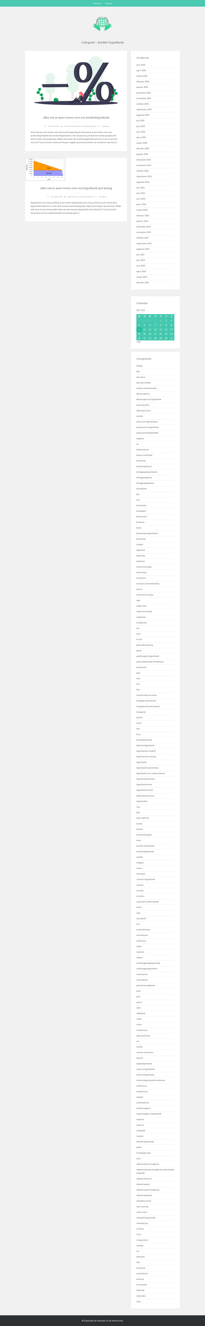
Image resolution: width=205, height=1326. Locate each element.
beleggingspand (144, 477)
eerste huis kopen (144, 594)
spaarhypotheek (144, 1063)
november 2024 (143, 165)
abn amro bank (143, 382)
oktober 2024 (142, 171)
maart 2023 (141, 277)
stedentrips (142, 1091)
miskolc (140, 896)
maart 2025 (141, 143)
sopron (139, 1058)
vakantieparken (144, 1195)
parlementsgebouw (145, 985)
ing (138, 806)
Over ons (97, 3)
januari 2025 (142, 154)
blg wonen (141, 505)
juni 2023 (140, 260)
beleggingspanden (145, 483)
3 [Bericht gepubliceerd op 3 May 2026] (171, 320)
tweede (139, 1136)
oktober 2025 (142, 104)
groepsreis (141, 667)
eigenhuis (141, 617)
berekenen (141, 488)
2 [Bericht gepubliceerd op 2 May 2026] (166, 320)
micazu (140, 890)
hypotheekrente (144, 784)
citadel (139, 544)
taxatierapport (143, 1108)
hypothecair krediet (146, 751)
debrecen (140, 555)
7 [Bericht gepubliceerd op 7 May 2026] (155, 325)
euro (138, 633)
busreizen (141, 539)
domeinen (141, 572)
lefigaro (140, 862)
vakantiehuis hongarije (147, 1164)
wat (138, 1262)
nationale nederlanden (147, 901)
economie (141, 578)
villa (138, 1234)
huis (138, 734)
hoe (138, 689)
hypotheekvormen (145, 795)
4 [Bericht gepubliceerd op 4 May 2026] (139, 325)
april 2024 (141, 204)
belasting (140, 460)
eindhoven (141, 622)
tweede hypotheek (145, 1141)
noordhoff (141, 918)
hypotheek (72, 196)
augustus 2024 (142, 182)
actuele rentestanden (146, 388)
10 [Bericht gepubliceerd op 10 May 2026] (171, 325)
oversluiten (142, 974)
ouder (139, 946)
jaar (138, 812)
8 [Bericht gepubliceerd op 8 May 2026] (160, 325)
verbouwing (142, 1223)
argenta (140, 438)
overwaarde (142, 980)
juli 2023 (140, 254)
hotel (139, 723)
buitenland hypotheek (147, 533)
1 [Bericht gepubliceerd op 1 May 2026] (160, 320)
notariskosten (143, 929)
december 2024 (143, 159)
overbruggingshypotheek (148, 963)
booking (140, 522)
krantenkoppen (144, 834)
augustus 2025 (142, 115)
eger (138, 600)
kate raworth (142, 818)
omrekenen (142, 935)
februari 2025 (142, 148)
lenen (139, 868)
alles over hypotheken (147, 421)
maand (139, 885)
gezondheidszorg (144, 645)
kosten (139, 829)
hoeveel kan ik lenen (146, 695)
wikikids (140, 1268)
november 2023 (143, 232)
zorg (138, 1301)
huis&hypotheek (144, 740)
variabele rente (143, 1201)
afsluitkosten (142, 405)
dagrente (140, 550)
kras (138, 840)
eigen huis (141, 606)
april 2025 (141, 137)
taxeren (140, 1125)
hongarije (141, 712)
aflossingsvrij (143, 393)
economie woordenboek (147, 583)
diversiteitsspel (144, 566)
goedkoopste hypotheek (147, 656)
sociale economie (144, 1052)
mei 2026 (140, 65)
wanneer (140, 1256)
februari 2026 (142, 81)
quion (139, 1002)
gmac (139, 650)
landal (139, 857)
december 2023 (143, 226)
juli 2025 (140, 120)
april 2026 (141, 70)
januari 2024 (142, 221)
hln (138, 684)
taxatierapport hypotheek (148, 1113)
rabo (138, 1007)
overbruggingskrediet (146, 968)
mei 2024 (140, 198)
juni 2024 (140, 193)
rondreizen (141, 1030)
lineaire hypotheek (145, 879)
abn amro (141, 377)
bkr (138, 494)
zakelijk (140, 1290)
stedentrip (141, 1086)
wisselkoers (142, 1273)
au (137, 444)
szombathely (142, 1102)
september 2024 (144, 176)
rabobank (140, 1013)
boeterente (141, 516)
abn (138, 371)
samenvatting (143, 1035)
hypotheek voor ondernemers (150, 773)
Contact (108, 3)
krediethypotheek (89, 126)
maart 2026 (141, 76)
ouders (139, 957)
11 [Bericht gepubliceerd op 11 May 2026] (139, 329)
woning (140, 1279)
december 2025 (143, 92)
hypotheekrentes (144, 790)
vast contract (142, 1206)
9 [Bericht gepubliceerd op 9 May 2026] (166, 325)
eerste (139, 589)
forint (139, 639)
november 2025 (143, 98)
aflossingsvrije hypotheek (148, 399)
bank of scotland (144, 455)
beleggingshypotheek (146, 472)
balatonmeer (142, 449)
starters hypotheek (145, 1069)
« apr (138, 341)
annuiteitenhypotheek (147, 432)
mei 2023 (140, 265)
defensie (140, 561)
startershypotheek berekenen (150, 1080)
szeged (139, 1097)
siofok (139, 1046)
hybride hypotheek (145, 745)
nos (138, 924)
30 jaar (139, 366)
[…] (115, 142)
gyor (138, 673)
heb (138, 678)
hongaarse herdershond (147, 706)
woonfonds (141, 1284)
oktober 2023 (142, 237)
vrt (137, 1251)
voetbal (139, 1245)
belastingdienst (144, 466)
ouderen (140, 952)
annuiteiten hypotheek (147, 427)
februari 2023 (142, 282)
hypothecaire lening (146, 756)
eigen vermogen (144, 611)
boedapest (141, 511)
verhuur (140, 1228)
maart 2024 (141, 210)
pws (138, 996)
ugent (139, 1147)
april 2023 (141, 271)
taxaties (140, 1119)
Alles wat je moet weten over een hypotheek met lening (76, 188)
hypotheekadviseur (145, 779)
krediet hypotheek (72, 126)
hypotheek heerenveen (147, 767)
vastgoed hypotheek (146, 1217)
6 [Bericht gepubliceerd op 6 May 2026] (149, 325)
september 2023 (144, 243)
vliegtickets (142, 1240)
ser (137, 1041)
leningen (140, 873)
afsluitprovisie (143, 410)
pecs (138, 991)
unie (138, 1158)
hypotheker (142, 801)
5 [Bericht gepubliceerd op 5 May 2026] (144, 325)
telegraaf (140, 1130)
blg (137, 500)
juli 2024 (140, 187)
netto (139, 907)
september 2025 (144, 109)
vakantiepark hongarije (147, 1189)
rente (139, 1024)
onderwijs (141, 941)
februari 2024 (142, 215)
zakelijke (141, 1296)
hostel (139, 717)
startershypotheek (145, 1074)
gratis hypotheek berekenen (150, 661)
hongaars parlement (146, 700)
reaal (138, 1019)
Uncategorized (143, 1153)
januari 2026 (142, 87)
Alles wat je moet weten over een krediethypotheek (76, 117)
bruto (138, 527)
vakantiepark (143, 1184)
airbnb (139, 416)
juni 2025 (140, 126)
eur (138, 628)
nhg (138, 913)
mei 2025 (140, 131)
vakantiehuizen (144, 1178)
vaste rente (141, 1212)
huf (138, 728)
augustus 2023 (142, 249)
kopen (139, 823)
